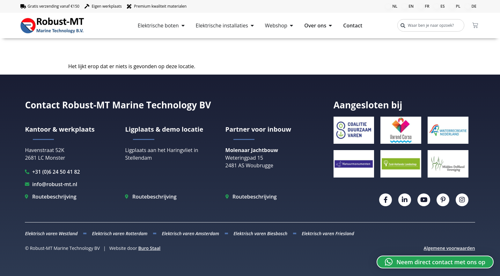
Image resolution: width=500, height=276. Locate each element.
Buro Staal (149, 248)
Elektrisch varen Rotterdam (119, 233)
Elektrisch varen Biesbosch (260, 233)
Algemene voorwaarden (449, 248)
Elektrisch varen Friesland (328, 233)
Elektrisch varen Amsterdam (190, 233)
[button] (435, 262)
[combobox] (430, 25)
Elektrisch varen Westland (51, 233)
